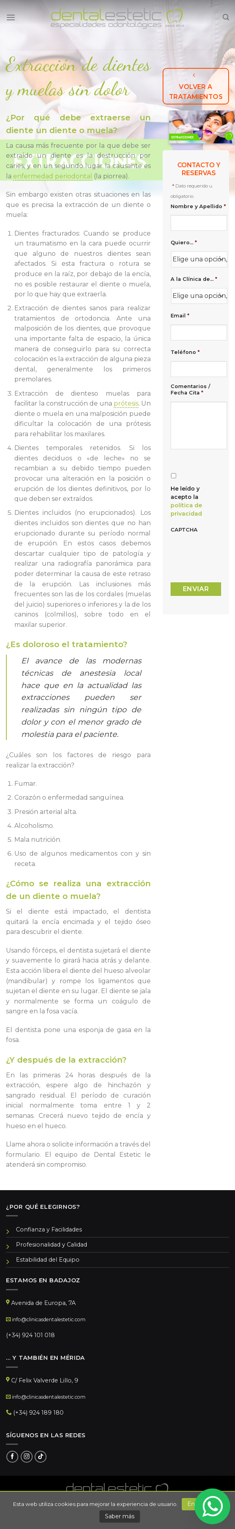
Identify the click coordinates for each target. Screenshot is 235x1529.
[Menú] (11, 17)
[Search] (226, 17)
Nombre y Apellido (198, 206)
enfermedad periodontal (52, 176)
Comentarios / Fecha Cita (190, 389)
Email (180, 316)
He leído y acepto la (186, 501)
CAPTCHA (184, 530)
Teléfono (185, 352)
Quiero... (184, 242)
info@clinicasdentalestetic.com (48, 1319)
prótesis (126, 403)
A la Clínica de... (194, 279)
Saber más (119, 1516)
